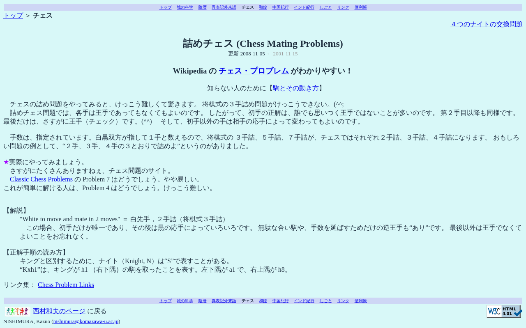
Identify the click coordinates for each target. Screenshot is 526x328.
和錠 (263, 7)
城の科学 (185, 7)
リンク (343, 7)
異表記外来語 (224, 7)
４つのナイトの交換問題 (486, 24)
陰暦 (202, 7)
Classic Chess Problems (41, 179)
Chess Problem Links (66, 284)
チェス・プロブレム (254, 71)
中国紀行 (280, 7)
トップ (165, 7)
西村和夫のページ (59, 310)
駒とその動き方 (296, 88)
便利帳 (361, 7)
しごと (326, 7)
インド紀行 (304, 7)
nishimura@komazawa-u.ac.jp (86, 321)
